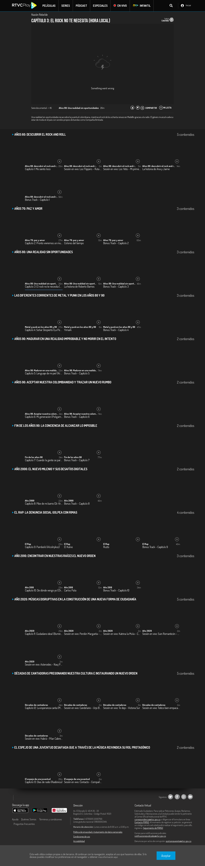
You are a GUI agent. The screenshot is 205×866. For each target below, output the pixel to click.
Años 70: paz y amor (35, 240)
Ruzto (106, 547)
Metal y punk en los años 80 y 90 (41, 327)
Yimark (68, 330)
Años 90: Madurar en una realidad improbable (41, 370)
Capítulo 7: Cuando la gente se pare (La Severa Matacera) (44, 460)
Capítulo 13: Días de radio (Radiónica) (43, 782)
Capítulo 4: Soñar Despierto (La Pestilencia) (44, 330)
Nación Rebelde (39, 14)
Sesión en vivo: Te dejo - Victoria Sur (121, 708)
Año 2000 (29, 500)
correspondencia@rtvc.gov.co (147, 819)
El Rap (28, 544)
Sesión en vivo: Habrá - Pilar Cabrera (44, 738)
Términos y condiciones (50, 819)
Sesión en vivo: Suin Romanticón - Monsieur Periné (161, 634)
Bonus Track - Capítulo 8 (77, 503)
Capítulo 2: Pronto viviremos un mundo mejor (44, 243)
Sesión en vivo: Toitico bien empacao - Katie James (161, 708)
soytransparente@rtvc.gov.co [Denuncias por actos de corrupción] (178, 841)
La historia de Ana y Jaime (156, 169)
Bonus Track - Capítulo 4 (116, 330)
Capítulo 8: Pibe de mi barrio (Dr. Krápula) (44, 503)
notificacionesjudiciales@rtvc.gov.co (150, 836)
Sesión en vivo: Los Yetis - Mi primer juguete (122, 169)
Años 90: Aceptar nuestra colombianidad (41, 413)
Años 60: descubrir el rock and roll (41, 166)
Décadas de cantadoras (36, 705)
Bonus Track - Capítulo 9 (155, 547)
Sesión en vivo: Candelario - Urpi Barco (83, 708)
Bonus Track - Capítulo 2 (116, 243)
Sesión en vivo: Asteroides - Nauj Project (44, 664)
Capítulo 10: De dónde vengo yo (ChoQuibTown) (44, 590)
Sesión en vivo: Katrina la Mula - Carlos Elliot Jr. (122, 634)
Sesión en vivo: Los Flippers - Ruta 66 (83, 169)
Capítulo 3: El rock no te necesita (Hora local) (44, 286)
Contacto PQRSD (142, 822)
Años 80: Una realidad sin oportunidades (41, 283)
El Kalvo (68, 547)
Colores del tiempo (74, 243)
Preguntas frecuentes (24, 823)
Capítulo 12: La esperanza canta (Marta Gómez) (44, 708)
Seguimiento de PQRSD (153, 828)
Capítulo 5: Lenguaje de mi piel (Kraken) (44, 373)
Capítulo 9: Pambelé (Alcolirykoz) (42, 547)
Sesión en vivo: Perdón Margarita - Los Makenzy (83, 634)
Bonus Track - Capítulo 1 (37, 199)
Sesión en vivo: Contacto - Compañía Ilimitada (83, 782)
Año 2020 (29, 630)
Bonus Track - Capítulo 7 (77, 460)
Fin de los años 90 (34, 457)
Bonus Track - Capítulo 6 (77, 417)
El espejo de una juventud (38, 779)
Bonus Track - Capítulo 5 (77, 373)
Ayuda (15, 819)
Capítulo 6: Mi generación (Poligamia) (44, 417)
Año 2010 (29, 587)
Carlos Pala (70, 590)
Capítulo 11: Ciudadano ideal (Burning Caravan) (44, 634)
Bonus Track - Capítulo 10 (116, 590)
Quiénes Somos (28, 819)
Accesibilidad (79, 841)
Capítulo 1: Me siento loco (38, 169)
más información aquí (108, 857)
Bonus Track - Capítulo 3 (116, 286)
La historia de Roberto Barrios (79, 286)
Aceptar (166, 856)
